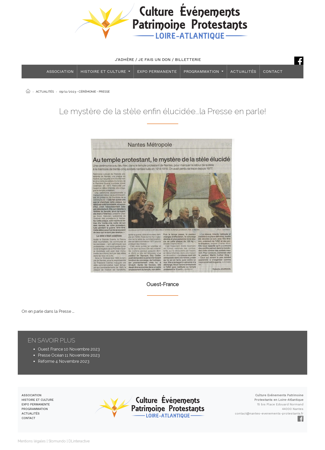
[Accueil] (28, 91)
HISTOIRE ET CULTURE (38, 400)
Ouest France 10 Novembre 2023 (69, 349)
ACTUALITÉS (243, 71)
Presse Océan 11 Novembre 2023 (69, 355)
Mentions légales (32, 441)
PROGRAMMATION (35, 409)
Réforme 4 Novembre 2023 (63, 361)
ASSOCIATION (60, 71)
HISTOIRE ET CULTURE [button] (103, 71)
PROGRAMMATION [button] (202, 71)
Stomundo (57, 441)
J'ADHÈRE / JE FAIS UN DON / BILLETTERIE (158, 59)
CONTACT (273, 71)
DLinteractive (79, 441)
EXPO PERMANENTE (157, 71)
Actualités (45, 91)
